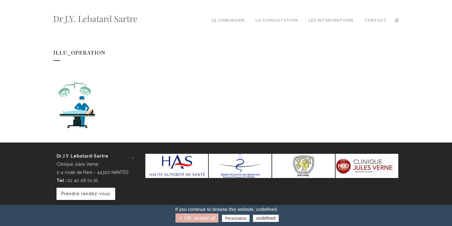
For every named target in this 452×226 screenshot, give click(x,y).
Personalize (235, 218)
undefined (266, 218)
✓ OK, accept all (197, 218)
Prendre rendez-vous (85, 193)
